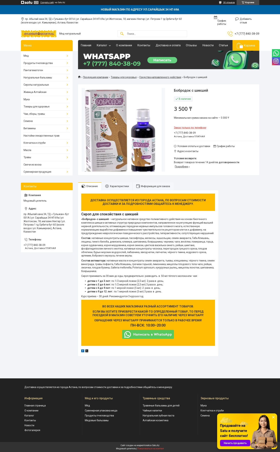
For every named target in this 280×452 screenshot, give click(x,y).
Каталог (102, 45)
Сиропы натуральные (36, 84)
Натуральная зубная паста (158, 415)
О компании (124, 45)
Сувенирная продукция (37, 171)
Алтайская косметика (155, 420)
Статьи (223, 45)
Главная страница (35, 405)
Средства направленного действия (160, 77)
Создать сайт (47, 2)
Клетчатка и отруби (212, 410)
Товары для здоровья (124, 77)
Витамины (30, 128)
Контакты (143, 45)
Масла (27, 150)
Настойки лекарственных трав (41, 135)
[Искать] (121, 34)
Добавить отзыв (246, 21)
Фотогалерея (32, 430)
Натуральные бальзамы (38, 77)
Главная (86, 45)
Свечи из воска (32, 164)
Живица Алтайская (35, 92)
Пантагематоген (33, 70)
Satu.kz (155, 445)
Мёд (87, 405)
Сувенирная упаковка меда (101, 410)
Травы (27, 157)
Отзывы (191, 45)
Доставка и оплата (168, 45)
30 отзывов (229, 2)
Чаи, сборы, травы (34, 113)
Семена (28, 121)
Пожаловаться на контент (151, 448)
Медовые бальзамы (97, 420)
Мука (27, 99)
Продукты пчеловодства (38, 63)
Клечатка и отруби (35, 142)
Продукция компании (95, 77)
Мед (26, 55)
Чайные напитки (152, 410)
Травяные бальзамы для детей (161, 405)
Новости (208, 45)
